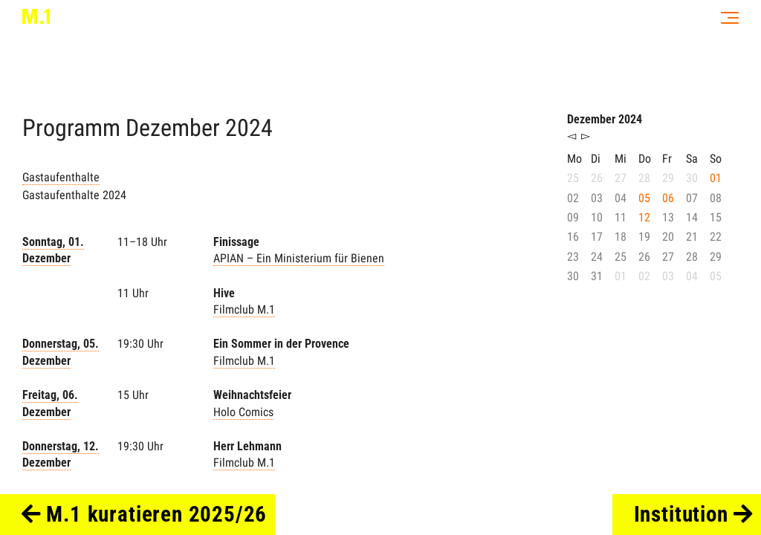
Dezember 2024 (604, 119)
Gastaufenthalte (61, 177)
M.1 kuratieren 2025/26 (145, 514)
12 (644, 217)
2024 (249, 128)
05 (644, 198)
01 (716, 178)
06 (668, 198)
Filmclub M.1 (244, 309)
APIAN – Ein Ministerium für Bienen (298, 258)
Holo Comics (243, 412)
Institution (694, 514)
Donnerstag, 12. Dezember (60, 454)
